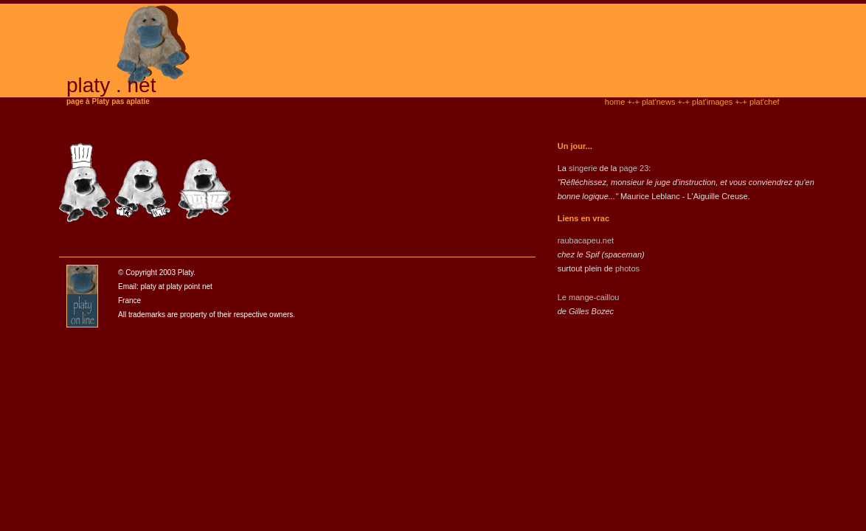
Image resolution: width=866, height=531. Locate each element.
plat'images (712, 101)
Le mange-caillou (589, 297)
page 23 (633, 168)
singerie (583, 168)
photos (627, 268)
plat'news (659, 101)
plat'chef (764, 101)
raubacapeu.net (586, 240)
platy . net (111, 85)
